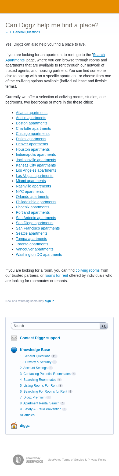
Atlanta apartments (32, 112)
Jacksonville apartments (36, 160)
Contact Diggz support (40, 338)
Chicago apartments (32, 133)
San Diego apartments (34, 223)
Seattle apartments (32, 233)
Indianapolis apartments (36, 154)
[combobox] (56, 326)
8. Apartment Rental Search (39, 403)
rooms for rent (56, 275)
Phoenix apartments (32, 207)
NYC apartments (30, 191)
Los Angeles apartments (36, 170)
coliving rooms (87, 270)
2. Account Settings (34, 368)
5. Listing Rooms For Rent (38, 386)
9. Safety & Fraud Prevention (40, 409)
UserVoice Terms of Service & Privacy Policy (77, 459)
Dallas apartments (31, 139)
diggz (25, 425)
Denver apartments (32, 144)
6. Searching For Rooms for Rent (43, 391)
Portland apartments (33, 212)
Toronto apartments (32, 244)
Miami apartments (31, 181)
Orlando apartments (32, 196)
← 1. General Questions (22, 32)
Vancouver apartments (34, 249)
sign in (49, 300)
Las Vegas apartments (34, 176)
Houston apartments (33, 149)
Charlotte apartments (33, 128)
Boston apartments (32, 123)
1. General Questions (35, 356)
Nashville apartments (33, 186)
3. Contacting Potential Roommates (45, 374)
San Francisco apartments (38, 228)
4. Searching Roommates (38, 380)
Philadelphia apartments (36, 202)
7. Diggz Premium (32, 397)
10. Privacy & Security (35, 362)
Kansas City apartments (36, 165)
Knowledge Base (35, 350)
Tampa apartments (31, 239)
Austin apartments (31, 118)
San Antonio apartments (36, 218)
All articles (27, 415)
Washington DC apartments (39, 254)
